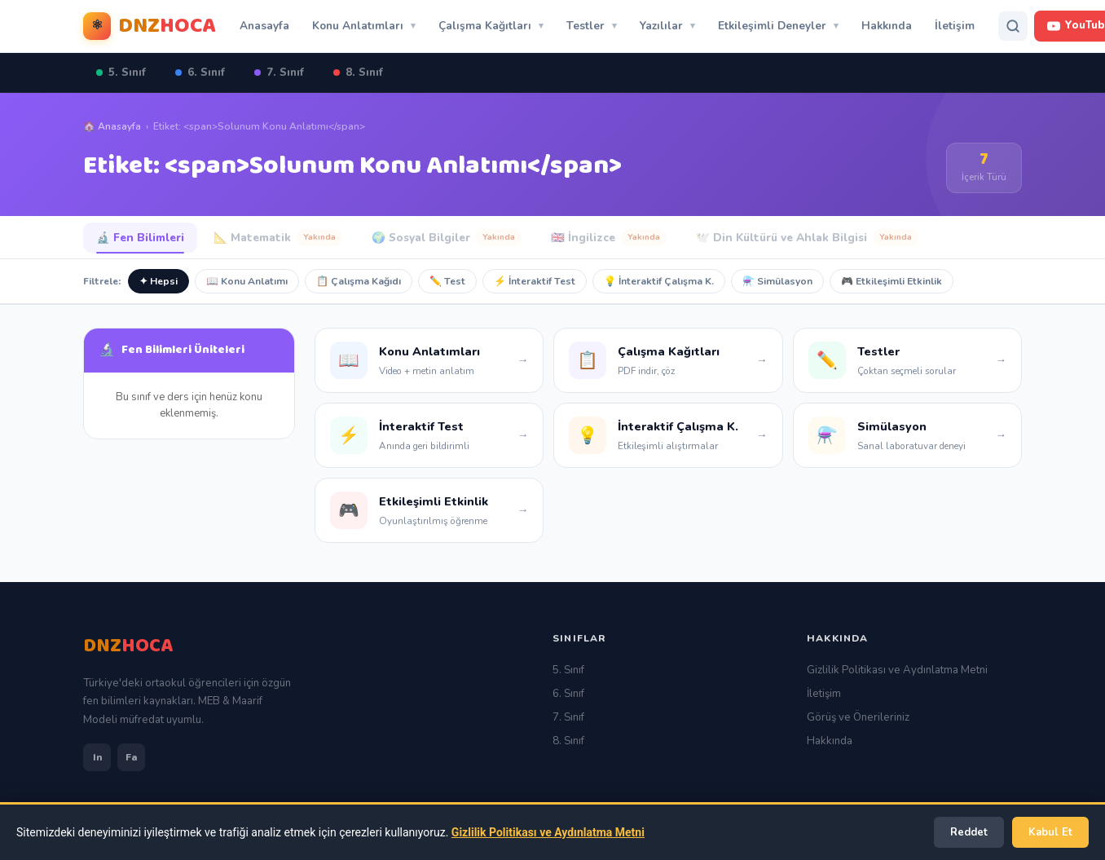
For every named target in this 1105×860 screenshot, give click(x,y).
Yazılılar (661, 25)
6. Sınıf (200, 72)
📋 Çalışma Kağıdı (358, 281)
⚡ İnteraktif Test (534, 281)
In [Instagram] (97, 757)
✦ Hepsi (158, 281)
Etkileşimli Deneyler (772, 25)
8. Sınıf (358, 72)
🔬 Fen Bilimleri (140, 237)
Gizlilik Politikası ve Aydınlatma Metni (897, 670)
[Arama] (1013, 26)
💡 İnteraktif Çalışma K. (659, 281)
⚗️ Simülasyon (777, 281)
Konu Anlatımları (357, 25)
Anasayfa (264, 25)
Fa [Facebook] (131, 757)
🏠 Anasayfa (112, 126)
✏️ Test (447, 281)
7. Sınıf (279, 72)
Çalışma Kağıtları (484, 25)
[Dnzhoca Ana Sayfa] (149, 26)
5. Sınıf (121, 72)
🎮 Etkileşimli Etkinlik (891, 281)
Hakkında (886, 25)
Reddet (969, 832)
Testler (585, 25)
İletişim (955, 25)
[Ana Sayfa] (128, 646)
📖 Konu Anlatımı (247, 281)
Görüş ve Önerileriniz (858, 717)
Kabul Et (1050, 832)
